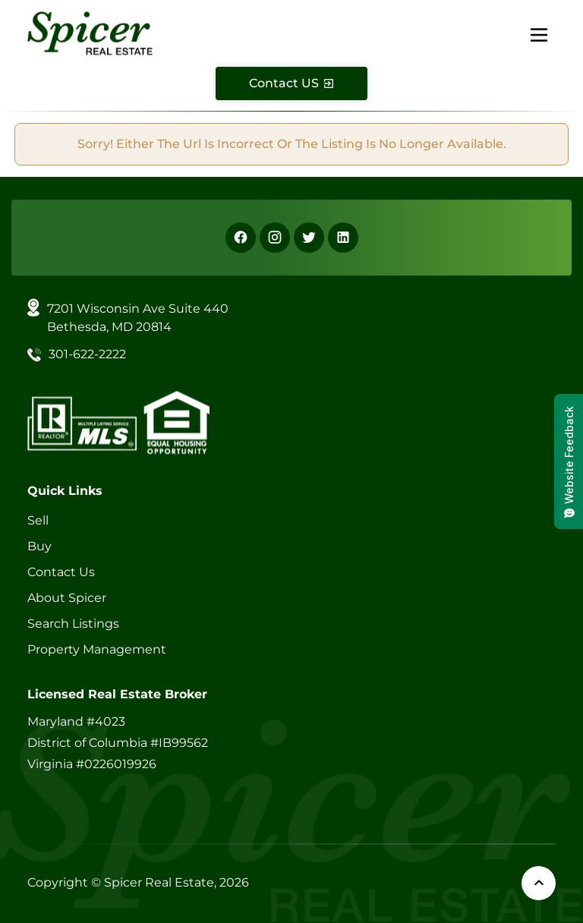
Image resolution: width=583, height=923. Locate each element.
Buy (39, 546)
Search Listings (73, 623)
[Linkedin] (343, 237)
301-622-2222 (87, 354)
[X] (309, 237)
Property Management (96, 649)
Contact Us (61, 572)
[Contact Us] (291, 83)
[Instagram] (275, 237)
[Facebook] (240, 237)
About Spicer (66, 598)
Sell (38, 520)
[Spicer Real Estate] (90, 32)
